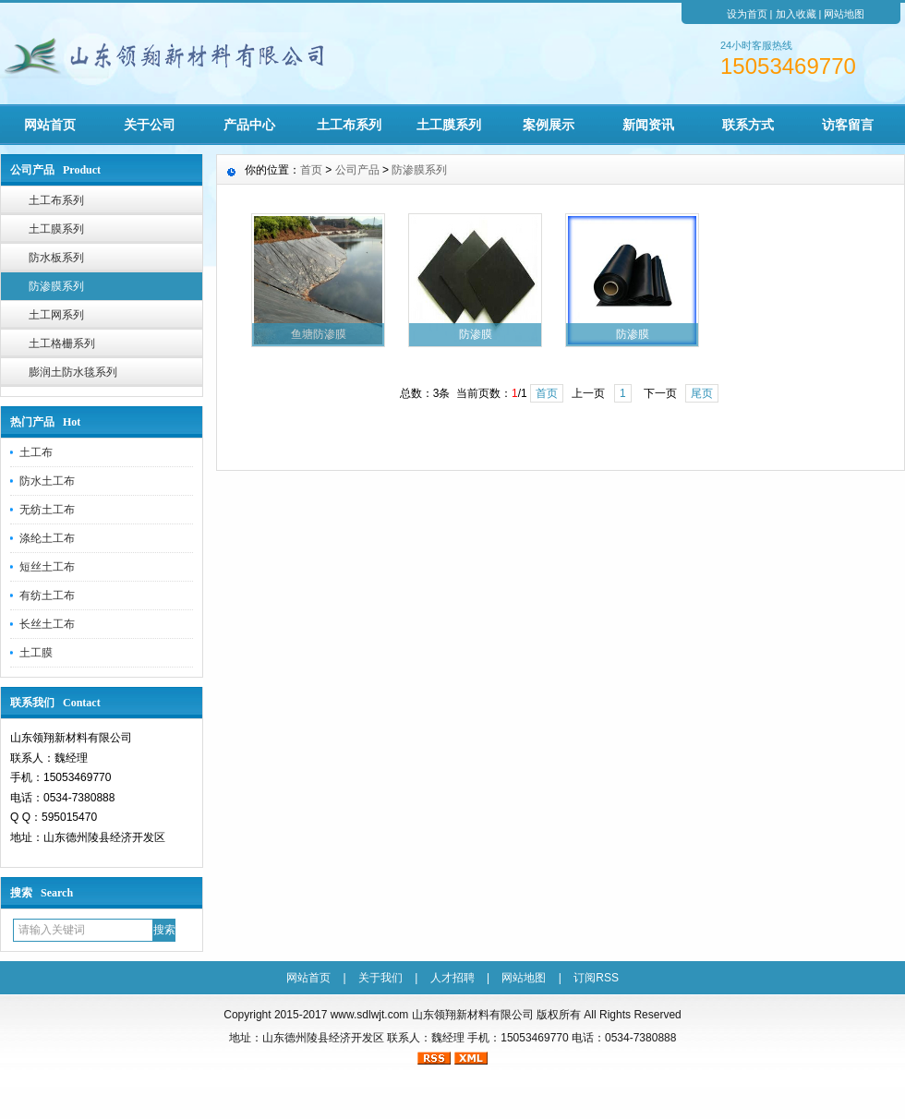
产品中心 (249, 124)
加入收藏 (796, 13)
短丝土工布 (47, 566)
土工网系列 (56, 314)
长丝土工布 (47, 624)
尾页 (702, 393)
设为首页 (747, 13)
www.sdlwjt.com (370, 1014)
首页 (311, 169)
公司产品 (357, 169)
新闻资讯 (648, 124)
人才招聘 (452, 977)
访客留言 (848, 124)
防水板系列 (56, 257)
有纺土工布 (47, 595)
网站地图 (844, 13)
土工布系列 (349, 124)
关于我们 (380, 977)
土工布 (36, 452)
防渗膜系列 (56, 286)
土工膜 (36, 652)
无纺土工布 (47, 509)
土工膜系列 (448, 124)
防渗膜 (475, 334)
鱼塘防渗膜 (318, 334)
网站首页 (50, 124)
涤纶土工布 (47, 538)
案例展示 (548, 124)
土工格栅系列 (62, 343)
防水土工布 (47, 481)
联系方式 (748, 124)
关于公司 (149, 124)
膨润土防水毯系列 (73, 372)
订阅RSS (596, 977)
